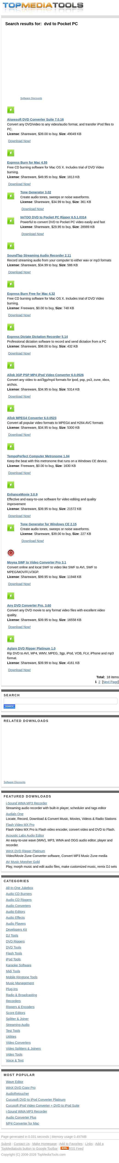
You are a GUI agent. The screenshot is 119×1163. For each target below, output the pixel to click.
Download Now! (19, 141)
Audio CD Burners (19, 894)
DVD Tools (13, 947)
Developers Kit (16, 929)
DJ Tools (12, 935)
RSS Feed (72, 1148)
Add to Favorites (71, 1144)
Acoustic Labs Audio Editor (25, 835)
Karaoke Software (18, 965)
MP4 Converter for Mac (22, 1123)
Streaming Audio (18, 1025)
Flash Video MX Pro (20, 825)
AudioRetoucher (17, 1093)
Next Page (110, 682)
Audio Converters (18, 906)
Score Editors (15, 1013)
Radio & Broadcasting (21, 995)
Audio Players (16, 923)
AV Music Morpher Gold (23, 862)
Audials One (14, 814)
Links (89, 1144)
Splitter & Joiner (17, 1019)
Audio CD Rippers (19, 900)
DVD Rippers (15, 941)
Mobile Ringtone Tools (22, 977)
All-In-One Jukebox (19, 888)
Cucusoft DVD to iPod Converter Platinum (35, 1099)
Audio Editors (15, 912)
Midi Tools (13, 971)
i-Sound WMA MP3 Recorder (26, 803)
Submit (6, 1144)
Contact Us (22, 1144)
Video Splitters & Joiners (23, 1048)
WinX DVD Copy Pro (20, 1088)
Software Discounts (31, 98)
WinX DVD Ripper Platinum (25, 851)
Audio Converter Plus (21, 1117)
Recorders (13, 1001)
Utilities (11, 1036)
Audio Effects (15, 917)
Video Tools (14, 1054)
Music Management (20, 983)
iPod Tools (13, 959)
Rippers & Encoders (20, 1007)
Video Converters (18, 1042)
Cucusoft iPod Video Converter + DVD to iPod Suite (42, 1105)
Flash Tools (14, 953)
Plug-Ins (12, 989)
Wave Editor (14, 1082)
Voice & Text (15, 1060)
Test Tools (13, 1031)
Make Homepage (44, 1144)
